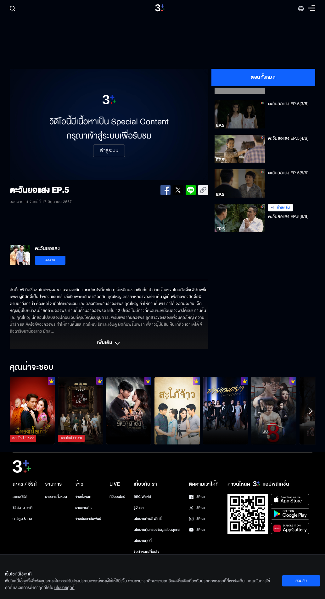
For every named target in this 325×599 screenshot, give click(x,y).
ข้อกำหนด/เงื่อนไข (146, 552)
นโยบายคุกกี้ (143, 541)
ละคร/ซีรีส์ (20, 497)
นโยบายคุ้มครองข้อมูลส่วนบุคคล (157, 530)
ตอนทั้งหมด (263, 77)
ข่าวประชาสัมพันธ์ (88, 519)
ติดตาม (50, 260)
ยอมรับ (301, 581)
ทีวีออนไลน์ (117, 497)
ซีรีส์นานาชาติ (22, 508)
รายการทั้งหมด (56, 497)
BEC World (142, 497)
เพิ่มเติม (109, 343)
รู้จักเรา (139, 508)
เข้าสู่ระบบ (109, 151)
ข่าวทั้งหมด (83, 497)
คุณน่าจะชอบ (31, 367)
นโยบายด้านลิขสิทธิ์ (148, 519)
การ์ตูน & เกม (22, 519)
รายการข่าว (83, 508)
